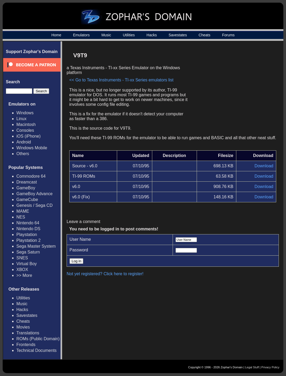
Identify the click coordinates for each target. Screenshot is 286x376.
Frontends (25, 344)
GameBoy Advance (34, 193)
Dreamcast (26, 182)
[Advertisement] (231, 86)
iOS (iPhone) (28, 136)
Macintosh (26, 124)
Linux (21, 118)
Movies (23, 327)
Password (79, 250)
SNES (22, 258)
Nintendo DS (28, 228)
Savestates (178, 35)
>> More (24, 275)
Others (22, 153)
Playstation (26, 234)
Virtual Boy (26, 263)
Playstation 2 (28, 240)
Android (23, 142)
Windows (25, 113)
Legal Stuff (252, 367)
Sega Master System (36, 246)
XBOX (22, 269)
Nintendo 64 (27, 223)
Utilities (129, 35)
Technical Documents (36, 350)
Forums (228, 35)
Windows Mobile (31, 148)
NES (20, 217)
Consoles (25, 130)
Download (264, 166)
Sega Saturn (28, 252)
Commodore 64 (30, 176)
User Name (80, 239)
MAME (22, 211)
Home (56, 35)
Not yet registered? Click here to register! (105, 274)
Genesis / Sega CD (34, 205)
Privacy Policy (270, 367)
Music (106, 35)
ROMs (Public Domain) (38, 338)
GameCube (27, 199)
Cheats (204, 35)
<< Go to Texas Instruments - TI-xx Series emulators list (121, 80)
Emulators (81, 35)
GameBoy (25, 188)
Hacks (151, 35)
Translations (27, 333)
